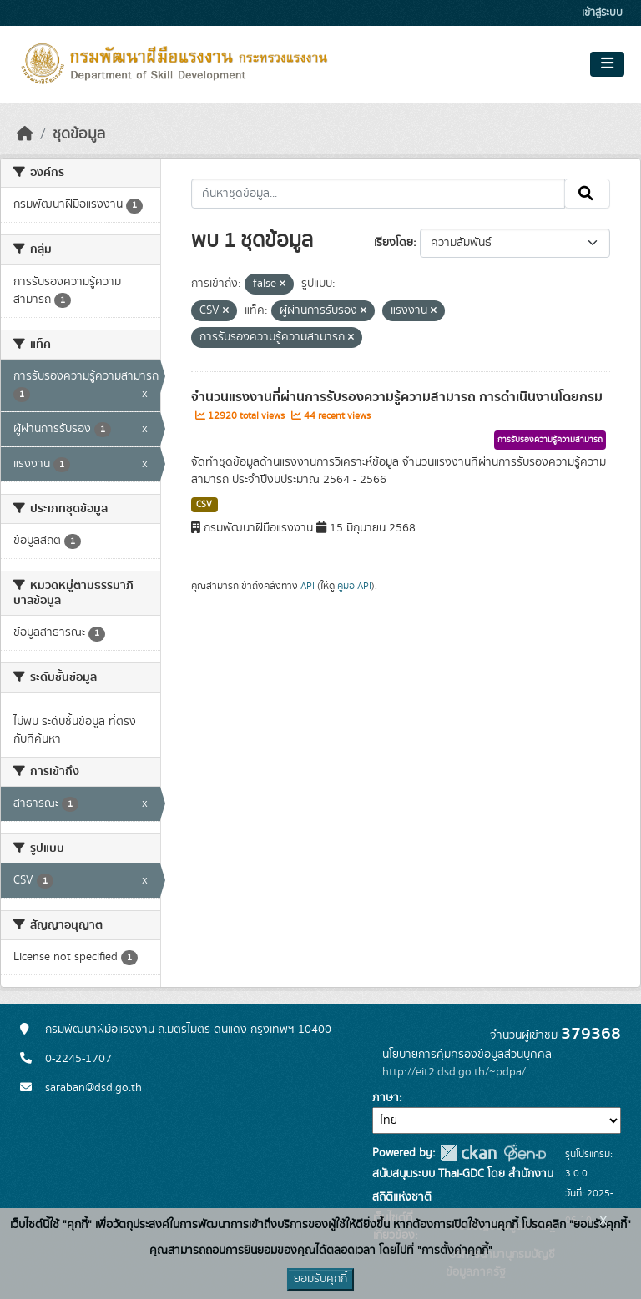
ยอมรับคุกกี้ (320, 1279)
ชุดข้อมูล (79, 134)
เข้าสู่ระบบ (602, 13)
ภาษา (385, 1098)
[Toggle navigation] (607, 64)
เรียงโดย (393, 242)
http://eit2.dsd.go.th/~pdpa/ (454, 1072)
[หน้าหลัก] (25, 134)
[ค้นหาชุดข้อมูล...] (378, 194)
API (307, 585)
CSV (204, 504)
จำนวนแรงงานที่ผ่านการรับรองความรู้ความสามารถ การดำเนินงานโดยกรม (397, 397)
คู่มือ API (354, 585)
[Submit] (587, 194)
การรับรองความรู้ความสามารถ (550, 440)
